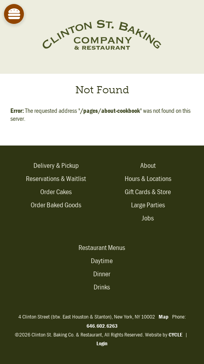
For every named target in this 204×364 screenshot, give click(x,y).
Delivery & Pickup (56, 165)
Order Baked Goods (56, 205)
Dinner (101, 274)
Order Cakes (56, 192)
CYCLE (175, 334)
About (148, 165)
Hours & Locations (148, 179)
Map (164, 316)
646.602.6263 (102, 325)
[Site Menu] (14, 14)
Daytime (102, 261)
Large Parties (148, 205)
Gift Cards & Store (148, 192)
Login (102, 343)
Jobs (148, 218)
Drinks (102, 287)
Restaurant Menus (101, 248)
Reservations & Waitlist (56, 179)
